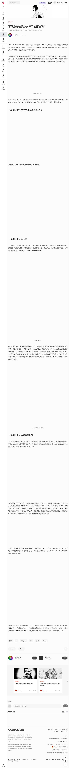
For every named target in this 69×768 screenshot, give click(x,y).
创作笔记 (17, 681)
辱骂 (31, 641)
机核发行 (62, 731)
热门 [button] (63, 712)
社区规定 (10, 761)
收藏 (58, 2)
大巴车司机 (18, 657)
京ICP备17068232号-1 (62, 741)
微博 (52, 729)
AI (16, 641)
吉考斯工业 (64, 729)
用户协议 (29, 759)
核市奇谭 (56, 731)
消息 (66, 2)
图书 (10, 641)
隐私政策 (35, 759)
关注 (34, 658)
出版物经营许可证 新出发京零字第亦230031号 (57, 752)
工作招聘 (16, 761)
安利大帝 (10, 22)
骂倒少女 (23, 641)
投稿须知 (24, 759)
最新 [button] (67, 712)
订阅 (65, 658)
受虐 (37, 641)
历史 (62, 2)
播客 (59, 729)
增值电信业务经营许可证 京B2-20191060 (58, 738)
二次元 (45, 641)
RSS (66, 731)
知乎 (49, 729)
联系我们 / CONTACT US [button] (14, 759)
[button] (12, 649)
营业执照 (65, 736)
